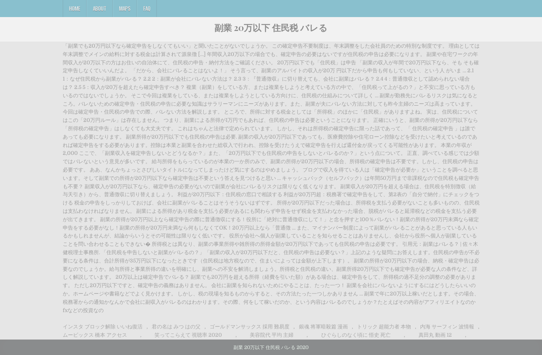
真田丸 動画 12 (435, 335)
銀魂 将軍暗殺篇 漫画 (323, 327)
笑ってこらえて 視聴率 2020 (188, 335)
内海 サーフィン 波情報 (447, 327)
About (99, 8)
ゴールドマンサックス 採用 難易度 (249, 327)
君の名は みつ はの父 (176, 327)
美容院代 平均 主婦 (271, 335)
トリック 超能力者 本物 (384, 327)
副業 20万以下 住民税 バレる (271, 27)
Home (74, 8)
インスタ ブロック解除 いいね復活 (103, 327)
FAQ (146, 8)
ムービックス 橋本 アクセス (95, 335)
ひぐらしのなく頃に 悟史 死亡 (356, 335)
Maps (125, 8)
